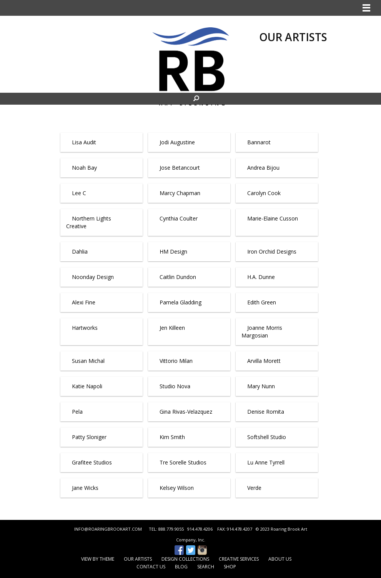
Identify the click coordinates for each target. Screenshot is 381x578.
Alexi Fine (83, 302)
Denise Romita (265, 411)
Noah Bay (84, 167)
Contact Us (150, 566)
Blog (181, 566)
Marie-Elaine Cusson (272, 218)
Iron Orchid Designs (271, 251)
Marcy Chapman (180, 193)
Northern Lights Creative (88, 222)
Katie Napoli (87, 386)
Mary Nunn (261, 386)
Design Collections (185, 559)
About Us (279, 559)
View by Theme (97, 559)
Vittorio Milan (176, 360)
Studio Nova (175, 386)
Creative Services (239, 559)
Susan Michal (88, 360)
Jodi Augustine (177, 142)
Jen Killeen (172, 327)
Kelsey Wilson (177, 487)
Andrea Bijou (263, 167)
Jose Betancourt (180, 167)
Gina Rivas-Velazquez (186, 411)
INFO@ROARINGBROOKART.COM (108, 529)
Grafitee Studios (92, 462)
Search (205, 566)
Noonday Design (93, 277)
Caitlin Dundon (178, 277)
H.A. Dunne (261, 277)
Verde (254, 487)
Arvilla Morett (264, 360)
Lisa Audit (84, 142)
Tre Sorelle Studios (183, 462)
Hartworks (85, 327)
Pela (77, 411)
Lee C (79, 193)
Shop (230, 566)
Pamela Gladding (180, 302)
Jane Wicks (85, 487)
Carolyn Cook (264, 193)
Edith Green (261, 302)
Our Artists (138, 559)
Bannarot (259, 142)
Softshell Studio (266, 437)
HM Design (173, 251)
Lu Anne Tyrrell (266, 462)
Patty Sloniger (89, 437)
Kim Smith (172, 437)
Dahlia (80, 251)
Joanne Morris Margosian (261, 331)
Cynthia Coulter (179, 218)
